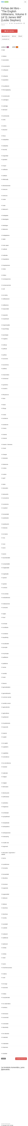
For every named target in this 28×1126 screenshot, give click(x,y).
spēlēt (20, 36)
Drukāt (14, 36)
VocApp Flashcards (5, 1123)
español (3, 1058)
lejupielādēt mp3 (6, 36)
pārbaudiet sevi (5, 39)
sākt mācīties (9, 31)
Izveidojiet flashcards (21, 1058)
